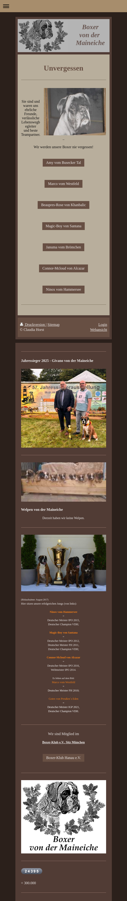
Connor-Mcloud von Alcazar (63, 268)
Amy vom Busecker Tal (63, 163)
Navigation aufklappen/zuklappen (63, 6)
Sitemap (53, 325)
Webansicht (98, 330)
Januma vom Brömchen (63, 247)
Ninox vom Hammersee (63, 289)
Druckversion (33, 325)
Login (102, 325)
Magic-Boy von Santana (64, 226)
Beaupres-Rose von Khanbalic (63, 205)
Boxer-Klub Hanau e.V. (63, 758)
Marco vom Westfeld (63, 184)
